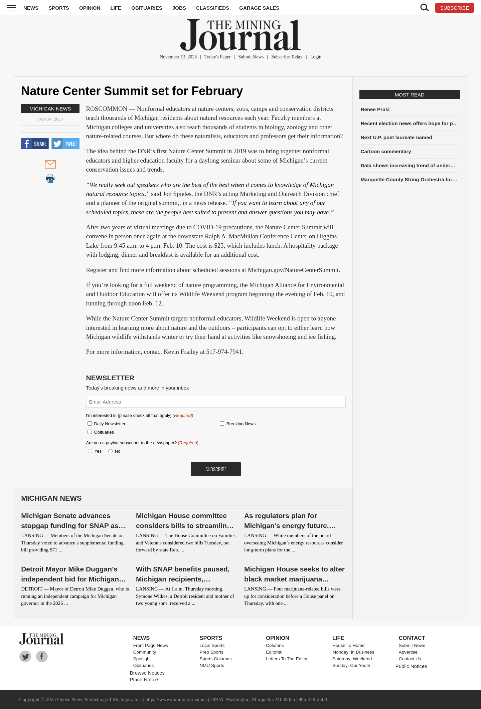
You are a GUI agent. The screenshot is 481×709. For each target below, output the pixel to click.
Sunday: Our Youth (351, 665)
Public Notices (411, 666)
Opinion (89, 8)
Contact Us (410, 658)
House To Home (348, 645)
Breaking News (241, 423)
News (30, 8)
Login (315, 56)
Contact (412, 638)
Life (116, 8)
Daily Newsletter (110, 423)
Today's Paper (217, 56)
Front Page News (150, 645)
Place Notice (144, 679)
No (118, 451)
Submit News (251, 56)
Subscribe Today (286, 56)
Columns (275, 645)
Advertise (408, 652)
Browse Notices (147, 673)
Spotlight (142, 658)
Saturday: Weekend (352, 658)
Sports (58, 8)
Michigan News (50, 108)
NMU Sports (212, 665)
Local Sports (212, 645)
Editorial (274, 652)
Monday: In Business (353, 652)
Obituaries (146, 8)
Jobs (179, 8)
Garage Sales (259, 8)
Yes (97, 451)
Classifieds (212, 8)
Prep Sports (211, 652)
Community (144, 652)
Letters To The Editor (287, 658)
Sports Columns (216, 658)
